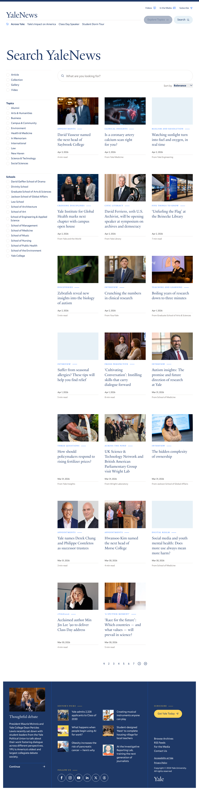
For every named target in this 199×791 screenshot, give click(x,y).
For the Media (162, 746)
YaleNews (21, 15)
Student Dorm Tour (93, 24)
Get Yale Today (168, 713)
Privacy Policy (160, 762)
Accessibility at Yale (163, 757)
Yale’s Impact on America (41, 24)
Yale (159, 780)
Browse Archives (163, 738)
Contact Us (160, 751)
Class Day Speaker (69, 24)
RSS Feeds (159, 742)
